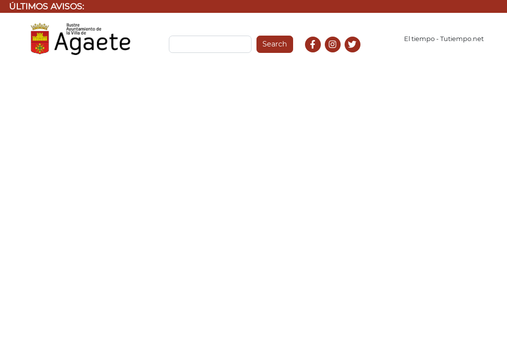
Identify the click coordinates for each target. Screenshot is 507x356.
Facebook (317, 55)
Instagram (338, 55)
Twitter (354, 55)
